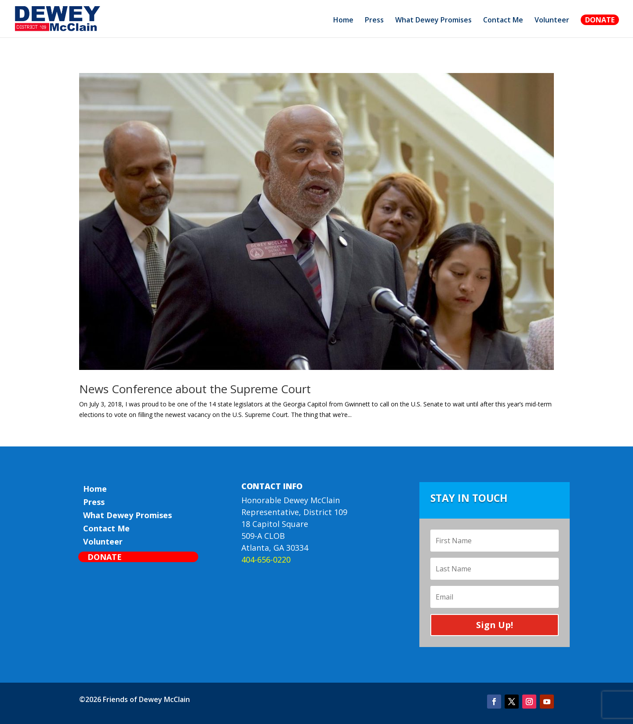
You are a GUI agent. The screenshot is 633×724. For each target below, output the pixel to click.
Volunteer (552, 21)
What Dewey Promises (433, 21)
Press (374, 21)
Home (343, 21)
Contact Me (503, 21)
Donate (600, 20)
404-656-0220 (266, 559)
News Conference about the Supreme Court (195, 389)
